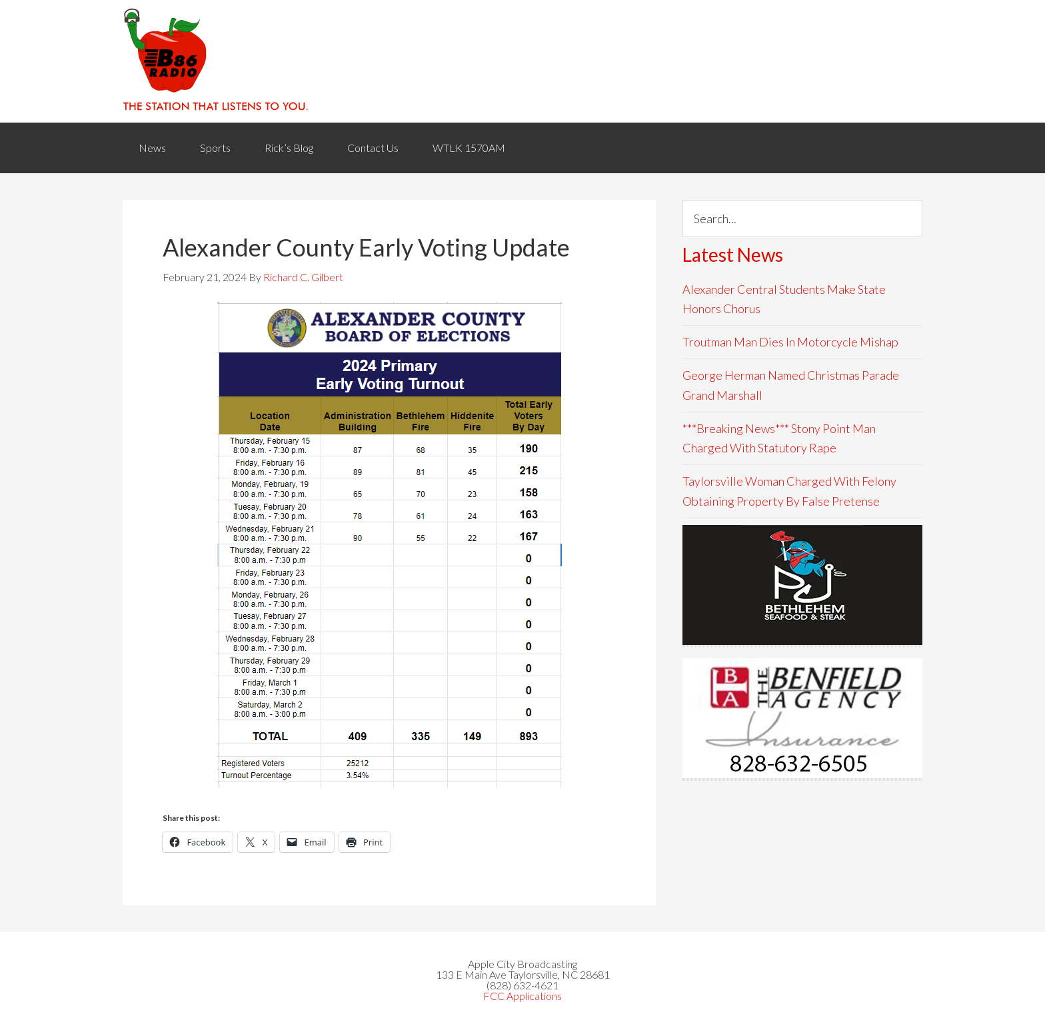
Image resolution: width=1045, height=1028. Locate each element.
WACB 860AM (522, 61)
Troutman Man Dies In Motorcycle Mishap (790, 341)
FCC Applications (522, 995)
